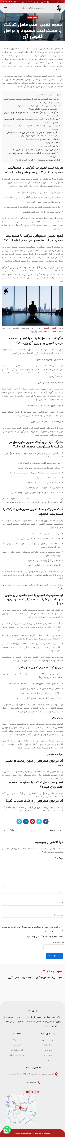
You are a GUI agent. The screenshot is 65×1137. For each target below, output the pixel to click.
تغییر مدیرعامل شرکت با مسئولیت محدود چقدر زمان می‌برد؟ (31, 154)
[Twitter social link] (39, 821)
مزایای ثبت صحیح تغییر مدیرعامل (41, 139)
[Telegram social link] (19, 821)
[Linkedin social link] (26, 821)
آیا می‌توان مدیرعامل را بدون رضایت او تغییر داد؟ (34, 149)
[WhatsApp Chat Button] (7, 1130)
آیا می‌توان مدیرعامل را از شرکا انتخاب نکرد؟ (36, 159)
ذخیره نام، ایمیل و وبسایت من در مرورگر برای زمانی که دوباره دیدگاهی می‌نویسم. (32, 929)
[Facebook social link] (46, 821)
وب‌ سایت (58, 915)
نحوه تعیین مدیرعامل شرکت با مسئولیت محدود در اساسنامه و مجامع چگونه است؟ (31, 107)
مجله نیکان (32, 17)
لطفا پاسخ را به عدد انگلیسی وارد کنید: (44, 936)
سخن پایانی (50, 142)
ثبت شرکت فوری (46, 328)
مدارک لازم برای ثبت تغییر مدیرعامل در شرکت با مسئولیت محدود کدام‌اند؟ (31, 120)
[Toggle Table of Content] (57, 95)
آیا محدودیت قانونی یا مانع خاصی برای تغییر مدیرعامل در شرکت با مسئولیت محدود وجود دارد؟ (32, 134)
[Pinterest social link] (32, 821)
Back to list (32, 830)
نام (60, 891)
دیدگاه (59, 858)
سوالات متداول (48, 146)
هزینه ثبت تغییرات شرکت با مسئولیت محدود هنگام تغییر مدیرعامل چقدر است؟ (31, 100)
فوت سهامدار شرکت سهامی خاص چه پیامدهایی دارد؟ (32, 586)
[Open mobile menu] (5, 8)
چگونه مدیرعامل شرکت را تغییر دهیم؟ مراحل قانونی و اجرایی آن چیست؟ (31, 114)
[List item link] (48, 1039)
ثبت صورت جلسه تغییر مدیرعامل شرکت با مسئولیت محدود (31, 127)
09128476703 (50, 331)
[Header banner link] (32, 1)
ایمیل (59, 903)
